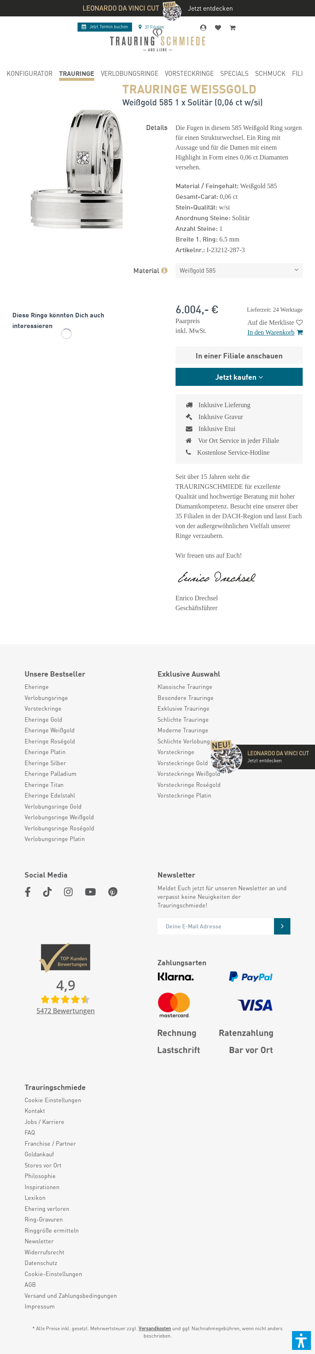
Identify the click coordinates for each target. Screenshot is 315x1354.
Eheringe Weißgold (50, 730)
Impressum (40, 1306)
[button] (301, 1340)
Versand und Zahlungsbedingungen (71, 1295)
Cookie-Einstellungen (53, 1273)
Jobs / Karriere (44, 1121)
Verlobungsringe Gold (53, 806)
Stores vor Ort (43, 1165)
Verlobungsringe (46, 697)
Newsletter (39, 1241)
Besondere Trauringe (186, 697)
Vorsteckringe (43, 708)
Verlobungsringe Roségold (59, 828)
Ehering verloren (47, 1208)
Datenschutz (41, 1262)
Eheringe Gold (43, 719)
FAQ (30, 1132)
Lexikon (35, 1197)
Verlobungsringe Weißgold (59, 817)
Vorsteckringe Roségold (189, 784)
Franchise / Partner (50, 1143)
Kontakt (35, 1110)
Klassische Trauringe (185, 686)
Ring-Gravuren (44, 1219)
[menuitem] (29, 74)
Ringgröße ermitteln (52, 1230)
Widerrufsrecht (44, 1252)
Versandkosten (155, 1328)
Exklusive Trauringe (184, 708)
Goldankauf (39, 1154)
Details (156, 127)
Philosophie (40, 1175)
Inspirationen (42, 1186)
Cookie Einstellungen (53, 1099)
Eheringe (37, 686)
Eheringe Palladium (51, 773)
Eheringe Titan (44, 784)
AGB (30, 1284)
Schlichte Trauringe (183, 719)
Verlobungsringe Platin (55, 838)
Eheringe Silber (45, 762)
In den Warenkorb (275, 332)
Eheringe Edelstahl (50, 795)
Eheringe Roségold (50, 741)
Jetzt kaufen (235, 376)
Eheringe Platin (45, 751)
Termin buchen (105, 27)
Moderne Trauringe (183, 730)
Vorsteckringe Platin (184, 795)
